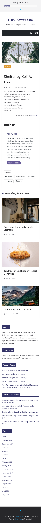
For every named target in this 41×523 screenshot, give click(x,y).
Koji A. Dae (22, 87)
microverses (20, 19)
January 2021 (6, 466)
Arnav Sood (6, 416)
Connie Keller (6, 412)
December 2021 (7, 444)
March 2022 (6, 437)
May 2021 (5, 451)
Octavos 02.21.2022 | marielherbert (14, 400)
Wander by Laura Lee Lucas (18, 309)
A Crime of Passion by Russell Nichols (15, 370)
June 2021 (5, 447)
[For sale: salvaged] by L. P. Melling (14, 378)
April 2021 (5, 455)
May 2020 (5, 495)
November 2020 (7, 473)
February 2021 (7, 462)
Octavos (7, 67)
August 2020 (6, 484)
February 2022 (7, 440)
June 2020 (5, 491)
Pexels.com (33, 115)
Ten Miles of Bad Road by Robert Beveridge (20, 272)
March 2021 (6, 458)
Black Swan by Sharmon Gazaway (26, 412)
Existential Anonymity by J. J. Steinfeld (18, 228)
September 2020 (7, 480)
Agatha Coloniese (8, 406)
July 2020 (5, 487)
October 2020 (6, 476)
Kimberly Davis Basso (9, 421)
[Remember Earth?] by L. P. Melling (14, 374)
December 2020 (7, 469)
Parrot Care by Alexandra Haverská (14, 381)
